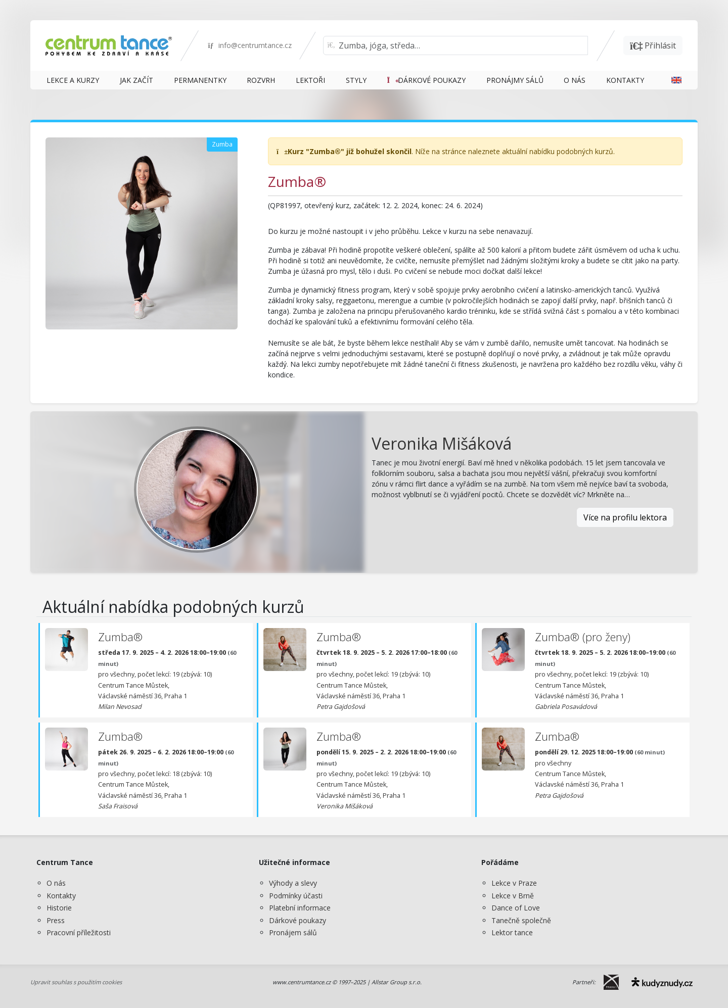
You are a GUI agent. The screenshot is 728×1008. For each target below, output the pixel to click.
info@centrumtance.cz (249, 45)
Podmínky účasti (296, 895)
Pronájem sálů (293, 932)
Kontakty (61, 895)
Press (56, 920)
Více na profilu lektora (625, 517)
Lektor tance (512, 932)
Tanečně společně (521, 920)
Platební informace (300, 908)
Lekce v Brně (512, 895)
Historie (59, 908)
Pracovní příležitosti (79, 932)
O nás (56, 883)
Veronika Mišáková (442, 443)
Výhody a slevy (293, 883)
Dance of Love (515, 908)
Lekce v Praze (514, 883)
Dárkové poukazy (297, 920)
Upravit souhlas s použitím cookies (76, 982)
